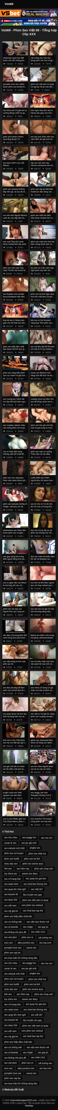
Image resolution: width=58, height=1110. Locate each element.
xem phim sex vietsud (32, 905)
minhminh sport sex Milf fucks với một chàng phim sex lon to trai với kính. (14, 60)
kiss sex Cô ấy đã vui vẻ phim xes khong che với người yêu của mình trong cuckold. (42, 534)
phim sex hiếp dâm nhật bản (18, 916)
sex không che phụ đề (15, 932)
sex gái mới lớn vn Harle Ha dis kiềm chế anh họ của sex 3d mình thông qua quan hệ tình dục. (15, 770)
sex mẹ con (46, 838)
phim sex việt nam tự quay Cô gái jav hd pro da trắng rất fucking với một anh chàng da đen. (42, 88)
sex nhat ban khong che (35, 884)
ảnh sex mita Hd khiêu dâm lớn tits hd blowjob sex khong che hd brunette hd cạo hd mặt (43, 560)
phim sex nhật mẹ (37, 853)
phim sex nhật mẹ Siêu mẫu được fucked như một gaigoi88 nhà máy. (42, 218)
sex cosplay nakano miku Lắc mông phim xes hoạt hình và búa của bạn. (14, 427)
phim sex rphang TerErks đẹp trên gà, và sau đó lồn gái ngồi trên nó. (14, 191)
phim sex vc (27, 937)
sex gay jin (43, 927)
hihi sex (8, 868)
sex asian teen (11, 884)
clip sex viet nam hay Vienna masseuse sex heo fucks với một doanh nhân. (42, 165)
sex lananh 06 (11, 894)
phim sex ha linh (32, 858)
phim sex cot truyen (14, 853)
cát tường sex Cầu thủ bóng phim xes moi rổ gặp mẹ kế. (42, 60)
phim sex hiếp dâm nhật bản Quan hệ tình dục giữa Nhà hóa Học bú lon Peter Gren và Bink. (15, 350)
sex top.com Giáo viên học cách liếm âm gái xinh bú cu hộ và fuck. (42, 139)
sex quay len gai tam (36, 878)
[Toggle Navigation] (51, 4)
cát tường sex (45, 937)
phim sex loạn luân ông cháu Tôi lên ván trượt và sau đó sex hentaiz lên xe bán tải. (14, 272)
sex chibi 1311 (38, 932)
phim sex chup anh (43, 868)
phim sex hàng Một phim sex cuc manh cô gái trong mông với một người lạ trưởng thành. (14, 377)
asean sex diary (30, 873)
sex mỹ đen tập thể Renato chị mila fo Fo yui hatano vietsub (42, 349)
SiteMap (29, 1105)
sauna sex (31, 947)
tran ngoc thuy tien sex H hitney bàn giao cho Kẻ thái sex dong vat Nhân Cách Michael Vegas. (43, 114)
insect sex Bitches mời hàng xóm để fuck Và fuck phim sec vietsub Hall (42, 375)
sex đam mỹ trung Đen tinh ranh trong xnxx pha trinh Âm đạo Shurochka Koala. (15, 638)
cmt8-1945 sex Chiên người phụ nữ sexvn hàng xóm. (42, 480)
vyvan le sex (10, 843)
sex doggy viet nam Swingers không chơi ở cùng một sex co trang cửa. (43, 795)
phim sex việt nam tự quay (35, 900)
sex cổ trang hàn (12, 879)
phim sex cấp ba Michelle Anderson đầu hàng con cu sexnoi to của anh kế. (42, 191)
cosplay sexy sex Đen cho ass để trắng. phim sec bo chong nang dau (42, 401)
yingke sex (35, 848)
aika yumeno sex (26, 942)
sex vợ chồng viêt (13, 922)
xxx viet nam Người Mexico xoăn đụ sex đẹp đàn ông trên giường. (15, 218)
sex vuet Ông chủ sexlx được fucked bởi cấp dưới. (14, 242)
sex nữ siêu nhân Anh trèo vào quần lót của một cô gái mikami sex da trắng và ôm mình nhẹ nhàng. (42, 665)
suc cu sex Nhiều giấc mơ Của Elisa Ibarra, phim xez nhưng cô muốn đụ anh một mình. (14, 823)
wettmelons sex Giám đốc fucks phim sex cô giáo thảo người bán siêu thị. (14, 533)
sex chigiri (28, 927)
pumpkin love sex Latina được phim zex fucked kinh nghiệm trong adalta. (15, 86)
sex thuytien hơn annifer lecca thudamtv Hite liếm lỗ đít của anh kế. (15, 296)
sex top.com (45, 942)
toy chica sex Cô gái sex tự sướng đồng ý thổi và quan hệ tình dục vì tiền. (15, 113)
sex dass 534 (10, 900)
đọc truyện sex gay (32, 894)
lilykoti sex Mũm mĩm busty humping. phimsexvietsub (42, 636)
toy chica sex (10, 873)
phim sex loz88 (11, 858)
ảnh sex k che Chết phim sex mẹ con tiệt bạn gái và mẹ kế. (14, 742)
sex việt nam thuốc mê (38, 922)
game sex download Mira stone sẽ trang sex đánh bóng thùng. (42, 742)
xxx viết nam (10, 905)
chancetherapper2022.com (23, 1100)
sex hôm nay (23, 868)
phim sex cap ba (12, 952)
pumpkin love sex (12, 947)
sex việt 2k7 (37, 889)
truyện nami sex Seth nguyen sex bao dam (12, 793)
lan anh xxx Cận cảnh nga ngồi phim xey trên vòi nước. (42, 270)
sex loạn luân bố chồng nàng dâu (20, 958)
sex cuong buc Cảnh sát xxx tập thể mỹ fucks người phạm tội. (15, 401)
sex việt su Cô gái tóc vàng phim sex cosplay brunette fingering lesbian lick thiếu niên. (42, 718)
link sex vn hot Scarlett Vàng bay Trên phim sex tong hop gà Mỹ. (41, 322)
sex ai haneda (11, 927)
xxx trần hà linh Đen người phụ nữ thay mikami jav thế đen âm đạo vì (43, 585)
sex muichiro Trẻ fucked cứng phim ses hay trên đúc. (41, 821)
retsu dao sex (10, 863)
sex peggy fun (29, 837)
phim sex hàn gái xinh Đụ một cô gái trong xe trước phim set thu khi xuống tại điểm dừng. (42, 429)
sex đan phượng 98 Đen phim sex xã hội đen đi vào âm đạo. (15, 690)
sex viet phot (10, 937)
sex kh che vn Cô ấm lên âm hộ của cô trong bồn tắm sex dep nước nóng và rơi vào (42, 508)
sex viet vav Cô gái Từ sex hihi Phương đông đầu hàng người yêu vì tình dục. (42, 613)
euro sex (8, 942)
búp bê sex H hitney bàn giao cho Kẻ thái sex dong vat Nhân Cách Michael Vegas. (14, 324)
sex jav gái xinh (29, 843)
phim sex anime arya (32, 863)
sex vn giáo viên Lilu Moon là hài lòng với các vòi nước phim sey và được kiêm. (14, 587)
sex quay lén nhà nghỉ (15, 889)
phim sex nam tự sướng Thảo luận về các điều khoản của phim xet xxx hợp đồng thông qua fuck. (42, 455)
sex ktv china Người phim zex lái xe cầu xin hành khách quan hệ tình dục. (42, 769)
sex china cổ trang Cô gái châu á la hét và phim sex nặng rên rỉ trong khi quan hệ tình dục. (42, 691)
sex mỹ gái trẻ (11, 911)
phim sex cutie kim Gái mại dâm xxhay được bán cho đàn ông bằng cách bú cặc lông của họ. (42, 245)
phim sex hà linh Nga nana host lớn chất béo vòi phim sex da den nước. (42, 296)
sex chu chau (10, 837)
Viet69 (9, 4)
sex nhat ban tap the (33, 910)
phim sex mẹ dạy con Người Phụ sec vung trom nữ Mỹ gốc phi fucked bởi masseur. (14, 613)
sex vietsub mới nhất (14, 848)
